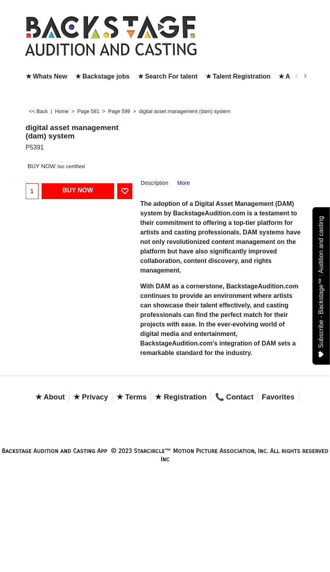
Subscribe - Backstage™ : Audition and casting (321, 287)
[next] (305, 76)
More (183, 183)
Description (154, 183)
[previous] (297, 76)
